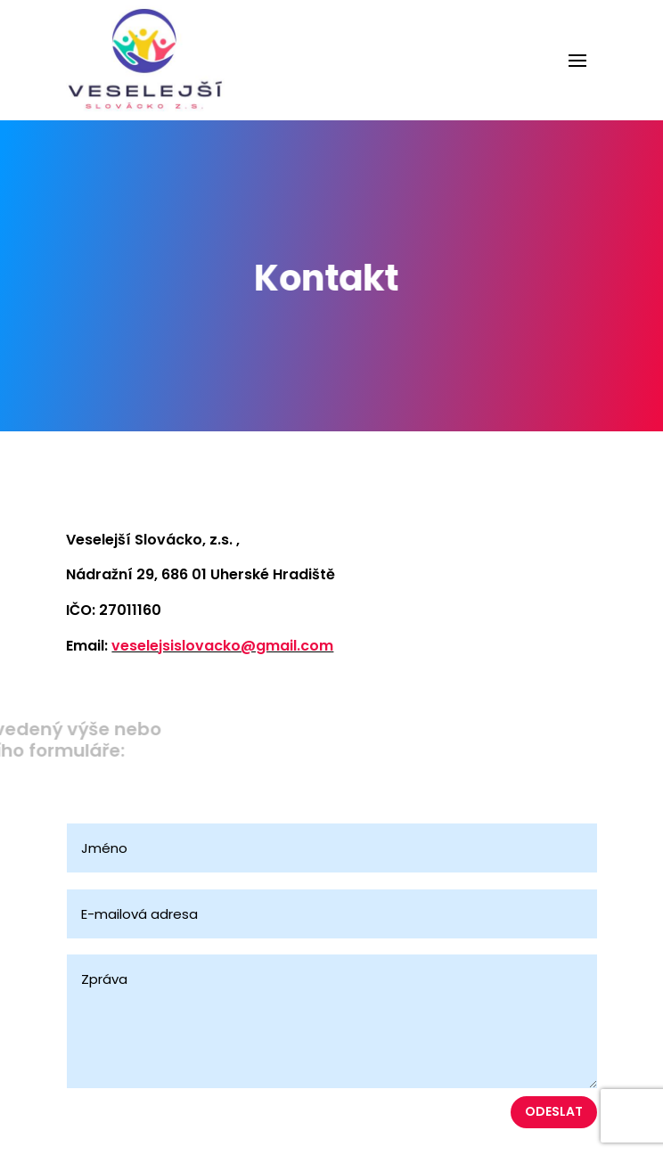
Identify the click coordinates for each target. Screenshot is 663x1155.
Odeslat (554, 1111)
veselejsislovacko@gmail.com (222, 645)
